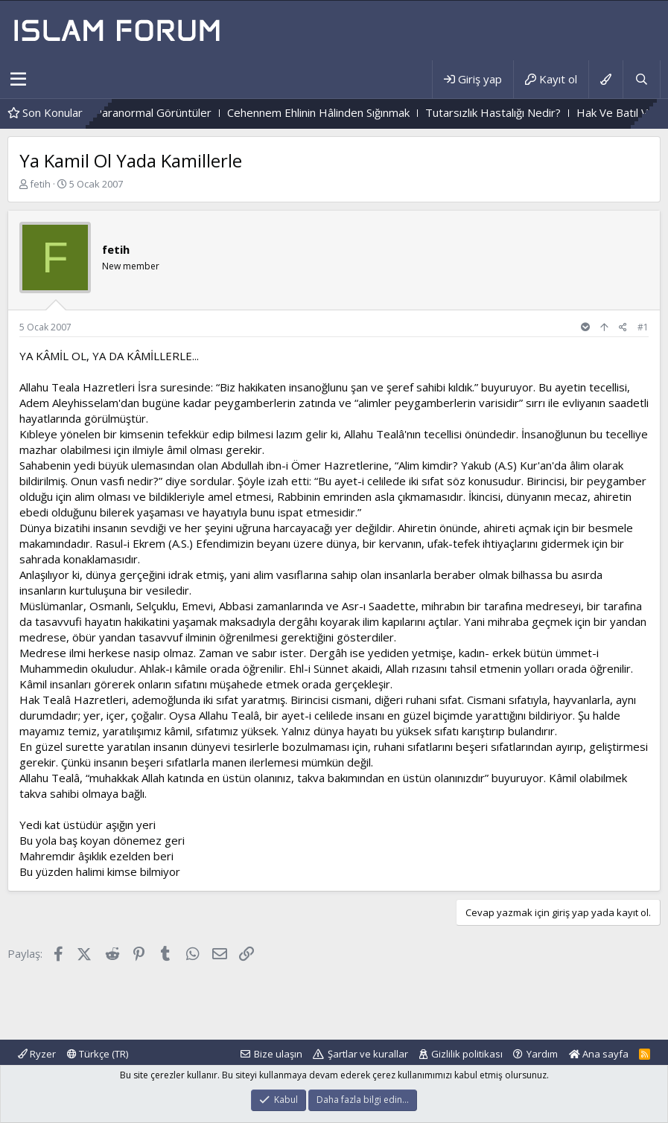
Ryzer (37, 1053)
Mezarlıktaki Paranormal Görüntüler (135, 112)
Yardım (542, 1053)
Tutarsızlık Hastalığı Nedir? (506, 112)
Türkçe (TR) (97, 1053)
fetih (40, 184)
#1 (643, 327)
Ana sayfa (599, 1053)
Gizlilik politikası (467, 1053)
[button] (18, 79)
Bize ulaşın (278, 1053)
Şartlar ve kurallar (368, 1053)
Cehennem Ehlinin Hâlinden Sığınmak (332, 112)
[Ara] (641, 79)
